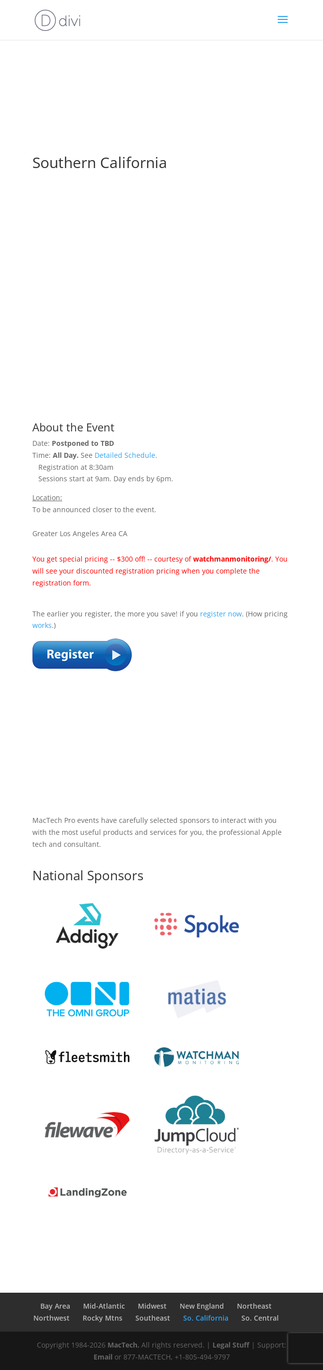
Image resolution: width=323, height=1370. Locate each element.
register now (221, 613)
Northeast (254, 1306)
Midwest (152, 1306)
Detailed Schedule (125, 455)
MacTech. (123, 1345)
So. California (205, 1318)
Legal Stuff (231, 1345)
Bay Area (55, 1306)
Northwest (51, 1318)
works (42, 625)
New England (202, 1306)
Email (103, 1357)
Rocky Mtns (102, 1318)
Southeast (152, 1318)
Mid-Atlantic (104, 1306)
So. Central (260, 1318)
